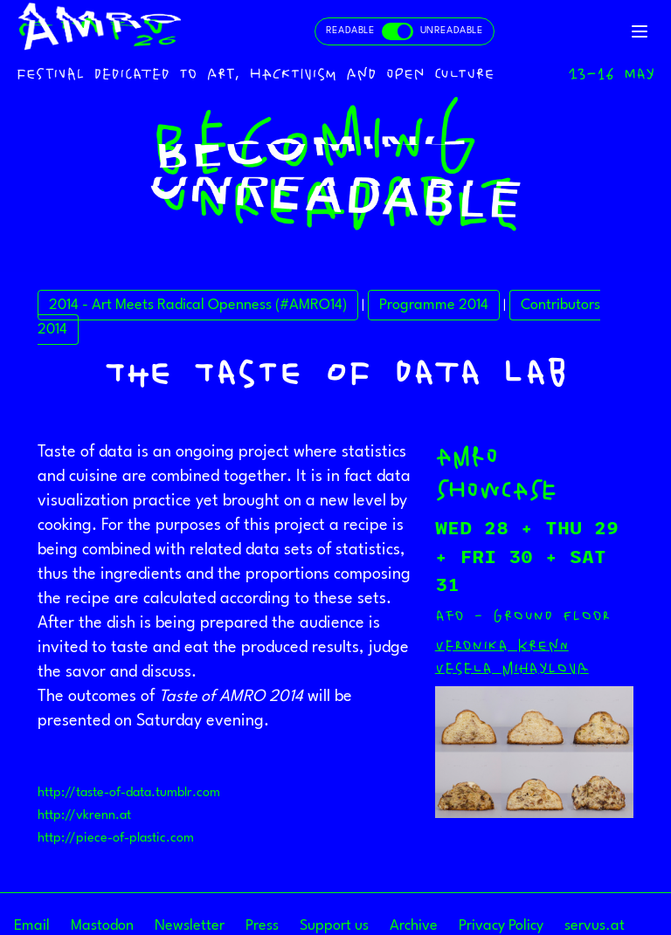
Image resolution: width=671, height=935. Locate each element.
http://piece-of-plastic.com (116, 838)
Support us (334, 925)
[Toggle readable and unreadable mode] (405, 31)
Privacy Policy (501, 925)
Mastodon (102, 925)
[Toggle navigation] (639, 31)
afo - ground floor (522, 615)
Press (262, 925)
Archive (414, 925)
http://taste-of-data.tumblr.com (129, 793)
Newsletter (190, 925)
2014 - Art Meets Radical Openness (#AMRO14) (198, 305)
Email (32, 925)
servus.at (594, 925)
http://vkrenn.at (84, 815)
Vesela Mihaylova (512, 668)
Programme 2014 (433, 305)
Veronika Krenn (502, 645)
